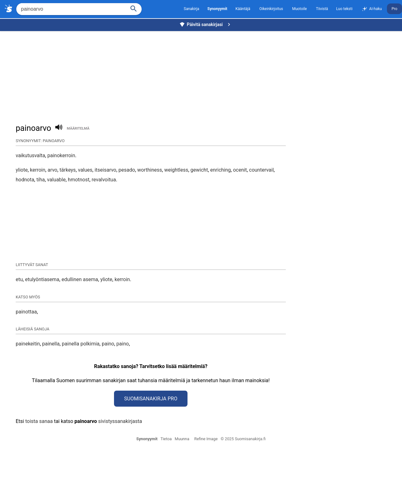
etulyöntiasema (42, 330)
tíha (40, 180)
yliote (22, 170)
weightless (176, 170)
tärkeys (68, 170)
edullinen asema (80, 330)
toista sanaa (38, 472)
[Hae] (70, 9)
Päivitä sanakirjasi (205, 24)
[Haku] (134, 8)
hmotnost (79, 180)
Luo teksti (344, 9)
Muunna (182, 489)
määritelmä (78, 128)
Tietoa (166, 489)
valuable (56, 180)
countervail (261, 170)
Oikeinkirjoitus (271, 9)
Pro (394, 9)
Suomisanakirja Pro (150, 449)
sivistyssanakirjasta (120, 472)
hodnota (25, 180)
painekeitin (28, 394)
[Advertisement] (202, 74)
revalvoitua (104, 180)
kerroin (37, 170)
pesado (126, 170)
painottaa (26, 362)
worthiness (149, 170)
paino (108, 394)
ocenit (240, 170)
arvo (52, 170)
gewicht (199, 170)
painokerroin (61, 155)
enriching (220, 170)
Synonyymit (147, 489)
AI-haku (371, 9)
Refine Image (206, 489)
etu (19, 330)
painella (50, 394)
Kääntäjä (243, 9)
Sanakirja (191, 9)
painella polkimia (81, 394)
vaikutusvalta (30, 155)
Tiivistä (322, 9)
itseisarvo (105, 170)
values (85, 170)
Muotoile (299, 9)
